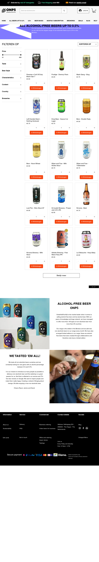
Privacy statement (83, 456)
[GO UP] (94, 287)
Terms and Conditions (73, 456)
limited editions (67, 333)
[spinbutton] (36, 83)
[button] (71, 21)
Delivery (22, 424)
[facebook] (83, 428)
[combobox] (88, 44)
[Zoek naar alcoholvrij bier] (39, 10)
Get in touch (23, 437)
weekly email (81, 3)
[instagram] (79, 428)
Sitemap (71, 458)
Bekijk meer (61, 275)
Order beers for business (47, 428)
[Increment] (44, 83)
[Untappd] (87, 428)
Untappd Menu (83, 437)
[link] (94, 10)
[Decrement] (28, 83)
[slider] (3, 55)
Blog (79, 424)
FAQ (21, 428)
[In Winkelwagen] (36, 88)
